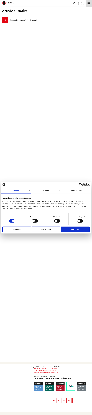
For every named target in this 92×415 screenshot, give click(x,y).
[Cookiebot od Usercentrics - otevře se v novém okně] (80, 184)
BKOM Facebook (78, 3)
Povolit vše (75, 229)
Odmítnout (17, 229)
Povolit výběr (46, 229)
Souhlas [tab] (16, 190)
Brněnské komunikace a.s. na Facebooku (46, 369)
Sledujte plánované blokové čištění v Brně (46, 372)
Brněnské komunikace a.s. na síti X (46, 370)
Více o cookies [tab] (76, 190)
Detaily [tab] (46, 190)
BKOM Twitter (82, 3)
